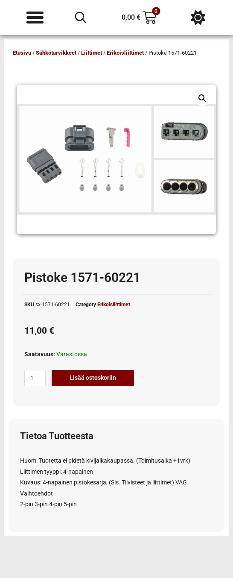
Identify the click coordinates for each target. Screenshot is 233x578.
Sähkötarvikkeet (56, 53)
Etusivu (22, 53)
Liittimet (91, 53)
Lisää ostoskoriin (93, 377)
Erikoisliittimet (125, 53)
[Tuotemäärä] (35, 378)
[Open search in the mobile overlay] (80, 17)
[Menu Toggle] (35, 17)
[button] (202, 98)
